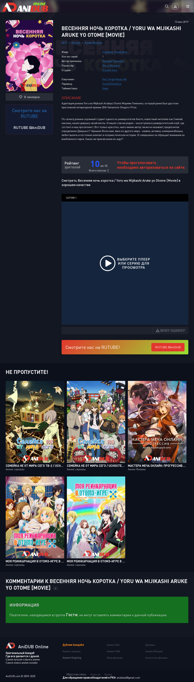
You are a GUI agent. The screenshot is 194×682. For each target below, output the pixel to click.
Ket (104, 79)
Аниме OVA (113, 644)
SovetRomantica (111, 83)
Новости (95, 674)
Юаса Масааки (111, 65)
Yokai (105, 88)
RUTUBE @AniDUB (29, 127)
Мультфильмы (115, 657)
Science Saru (109, 70)
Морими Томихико (113, 61)
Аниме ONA (113, 651)
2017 (64, 42)
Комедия (107, 51)
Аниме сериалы (72, 651)
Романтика (120, 51)
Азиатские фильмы (156, 657)
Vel (125, 79)
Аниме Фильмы (93, 42)
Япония (75, 42)
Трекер (108, 674)
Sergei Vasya (115, 79)
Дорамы (150, 644)
